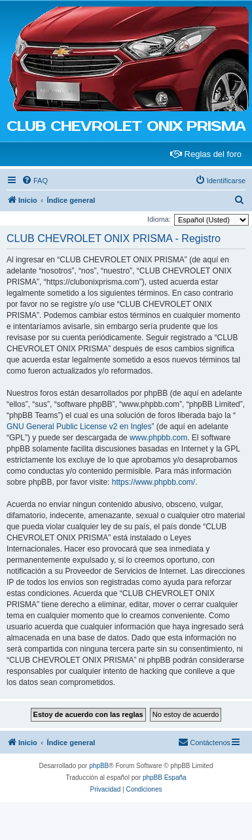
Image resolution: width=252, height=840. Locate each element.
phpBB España (165, 777)
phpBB (99, 765)
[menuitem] (35, 180)
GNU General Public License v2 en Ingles (79, 426)
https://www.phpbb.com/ (153, 482)
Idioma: (159, 219)
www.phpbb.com (158, 437)
